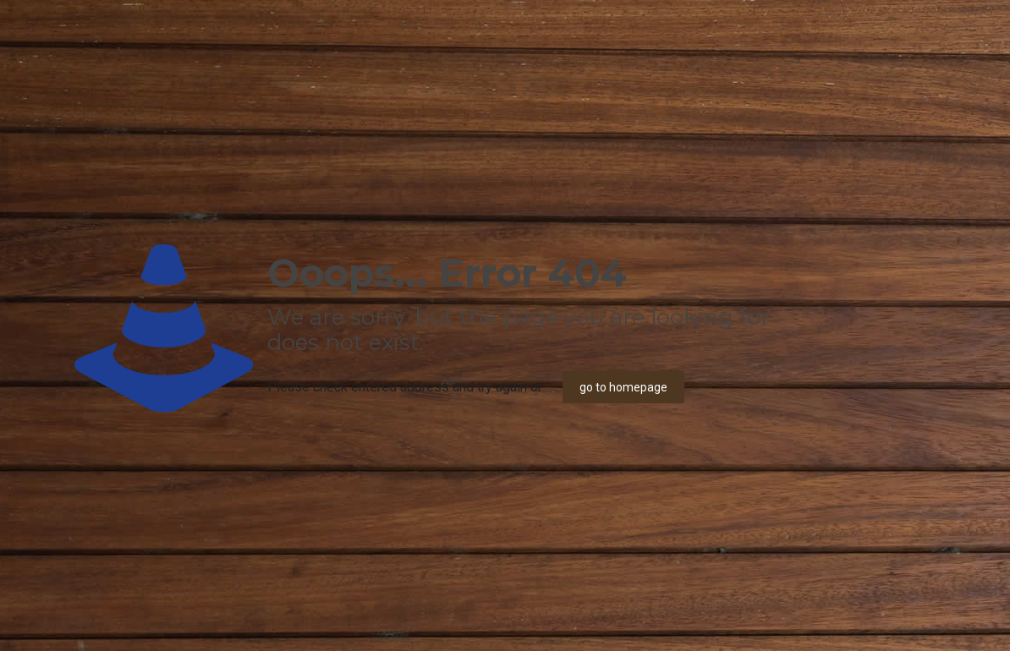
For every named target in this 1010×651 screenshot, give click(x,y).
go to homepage (623, 387)
